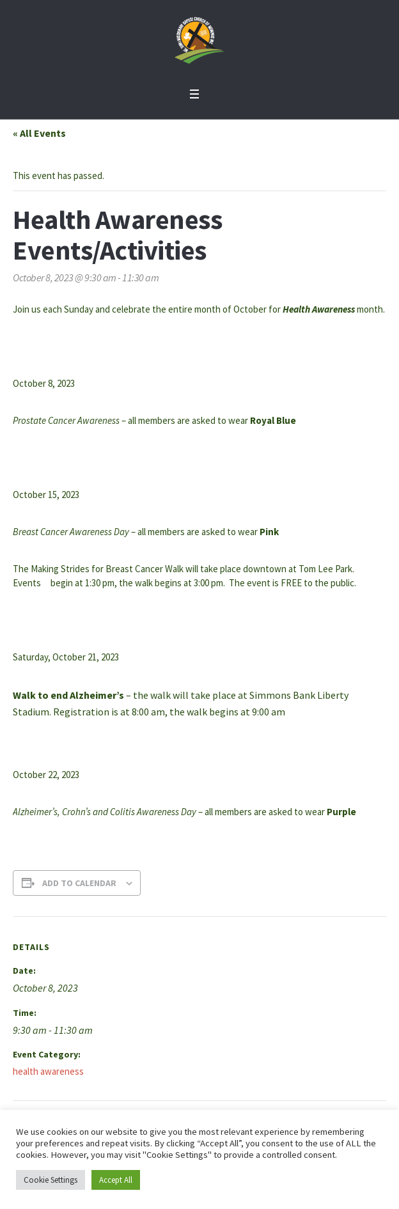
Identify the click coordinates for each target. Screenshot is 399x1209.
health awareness (48, 1071)
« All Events (39, 133)
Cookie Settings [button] (50, 1179)
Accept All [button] (115, 1179)
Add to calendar (79, 883)
